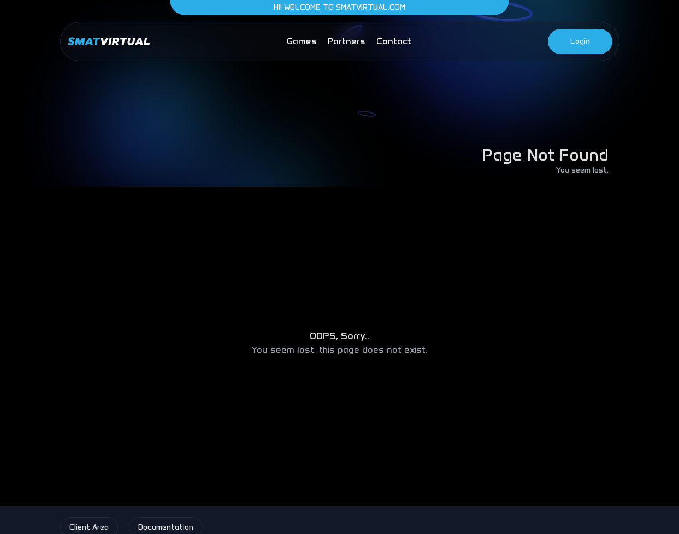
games (302, 41)
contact (393, 41)
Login (580, 41)
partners (346, 41)
